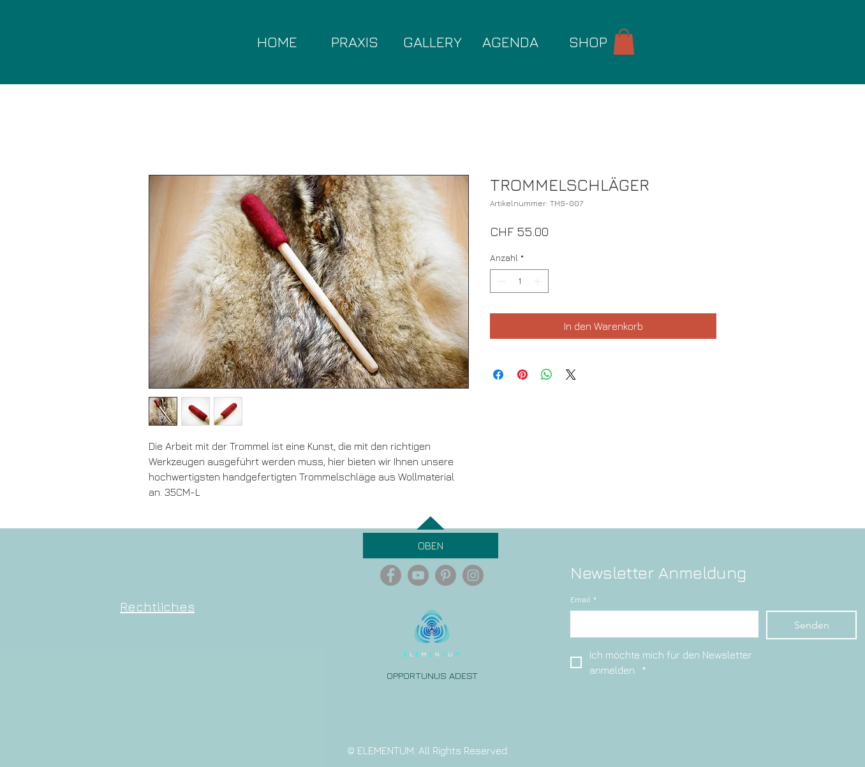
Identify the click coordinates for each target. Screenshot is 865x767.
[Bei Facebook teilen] (498, 374)
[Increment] (539, 281)
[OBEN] (430, 545)
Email (583, 600)
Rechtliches (157, 606)
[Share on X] (571, 374)
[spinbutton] (519, 281)
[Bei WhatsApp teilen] (546, 374)
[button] (624, 42)
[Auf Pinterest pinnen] (522, 374)
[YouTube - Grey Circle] (418, 575)
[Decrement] (500, 281)
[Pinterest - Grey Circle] (445, 575)
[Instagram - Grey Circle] (473, 575)
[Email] (660, 623)
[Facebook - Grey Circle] (390, 575)
